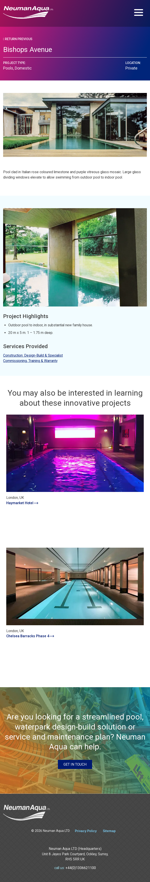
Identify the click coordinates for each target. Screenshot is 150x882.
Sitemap (109, 831)
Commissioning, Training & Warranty (30, 361)
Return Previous (17, 39)
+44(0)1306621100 (80, 868)
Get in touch (75, 764)
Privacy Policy (86, 831)
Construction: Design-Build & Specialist (33, 355)
